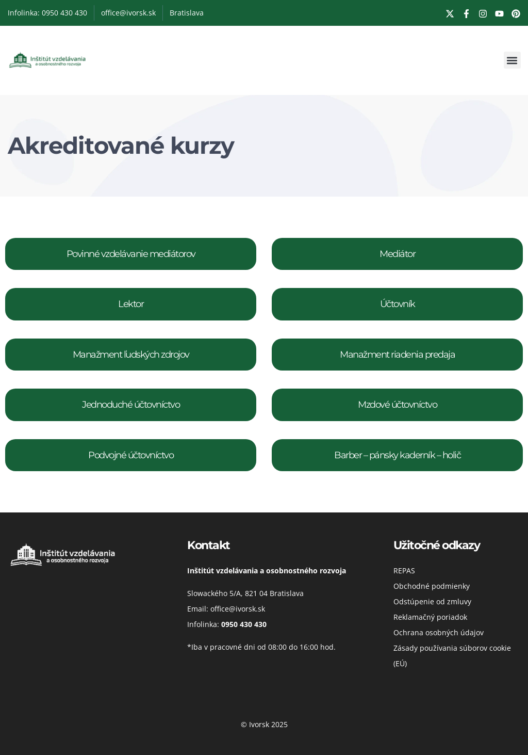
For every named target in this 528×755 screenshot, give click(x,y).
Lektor (130, 304)
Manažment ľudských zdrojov (131, 354)
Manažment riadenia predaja (397, 354)
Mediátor (397, 254)
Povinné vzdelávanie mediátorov (131, 254)
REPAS (404, 570)
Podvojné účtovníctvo (130, 455)
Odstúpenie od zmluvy (432, 601)
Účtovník (397, 304)
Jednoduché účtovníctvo (130, 404)
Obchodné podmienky (431, 586)
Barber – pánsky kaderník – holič (397, 455)
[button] (512, 60)
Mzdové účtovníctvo (397, 404)
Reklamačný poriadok (430, 617)
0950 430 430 (244, 624)
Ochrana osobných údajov (438, 632)
